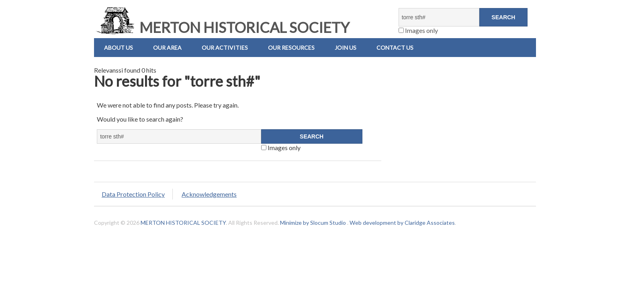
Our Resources (291, 47)
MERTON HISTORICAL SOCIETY (222, 27)
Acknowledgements (209, 194)
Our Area (167, 47)
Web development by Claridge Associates (402, 222)
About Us (118, 47)
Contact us (394, 47)
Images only (418, 30)
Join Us (345, 47)
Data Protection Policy (133, 194)
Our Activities (225, 47)
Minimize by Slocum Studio (313, 222)
